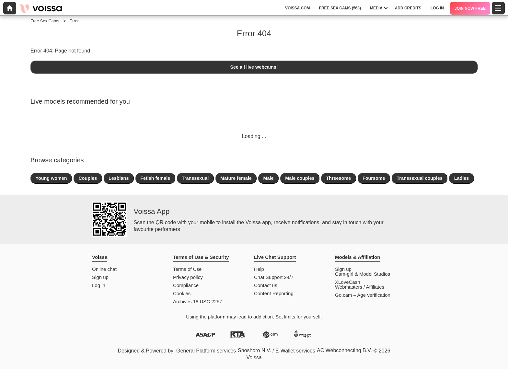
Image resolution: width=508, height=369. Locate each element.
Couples (87, 178)
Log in (98, 285)
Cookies (181, 293)
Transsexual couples (420, 178)
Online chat (104, 269)
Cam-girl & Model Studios (362, 274)
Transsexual (195, 178)
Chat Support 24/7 (274, 277)
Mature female (236, 178)
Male (268, 178)
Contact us (265, 285)
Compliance (186, 285)
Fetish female (155, 178)
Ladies (461, 178)
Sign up (100, 277)
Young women (51, 178)
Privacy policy (188, 277)
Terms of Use (187, 269)
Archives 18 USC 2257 (197, 301)
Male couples (299, 178)
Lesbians (119, 178)
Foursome (374, 178)
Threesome (338, 178)
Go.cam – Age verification (362, 295)
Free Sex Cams (44, 20)
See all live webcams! (254, 67)
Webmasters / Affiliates (359, 287)
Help (259, 269)
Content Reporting (274, 293)
